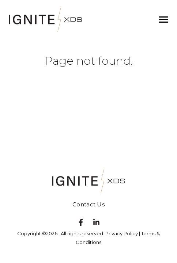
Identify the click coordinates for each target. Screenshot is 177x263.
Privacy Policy (121, 233)
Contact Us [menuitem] (88, 204)
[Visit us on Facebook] (80, 222)
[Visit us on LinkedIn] (96, 222)
